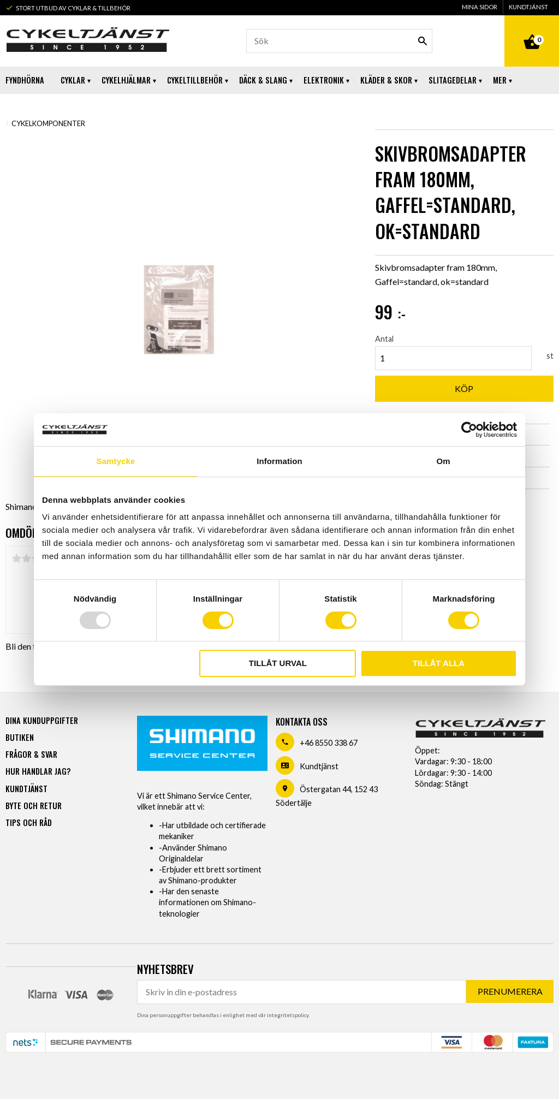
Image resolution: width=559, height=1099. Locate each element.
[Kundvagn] (531, 29)
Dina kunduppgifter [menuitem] (41, 720)
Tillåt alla (439, 663)
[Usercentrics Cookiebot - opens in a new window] (469, 429)
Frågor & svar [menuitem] (31, 754)
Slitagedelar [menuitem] (453, 80)
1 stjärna (16, 558)
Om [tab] (443, 461)
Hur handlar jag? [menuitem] (37, 771)
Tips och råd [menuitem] (28, 822)
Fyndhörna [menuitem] (24, 80)
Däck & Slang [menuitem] (263, 80)
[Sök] (422, 41)
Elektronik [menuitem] (324, 80)
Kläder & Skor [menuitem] (386, 80)
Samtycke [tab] (116, 461)
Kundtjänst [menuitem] (528, 6)
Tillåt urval (278, 663)
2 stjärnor (26, 558)
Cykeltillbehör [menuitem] (195, 80)
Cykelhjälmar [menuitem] (126, 80)
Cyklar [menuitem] (73, 80)
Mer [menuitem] (500, 80)
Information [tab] (279, 461)
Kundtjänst (319, 766)
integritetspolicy (287, 1015)
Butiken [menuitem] (19, 737)
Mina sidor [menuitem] (479, 6)
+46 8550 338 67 (329, 742)
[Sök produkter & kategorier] (339, 41)
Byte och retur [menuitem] (33, 805)
